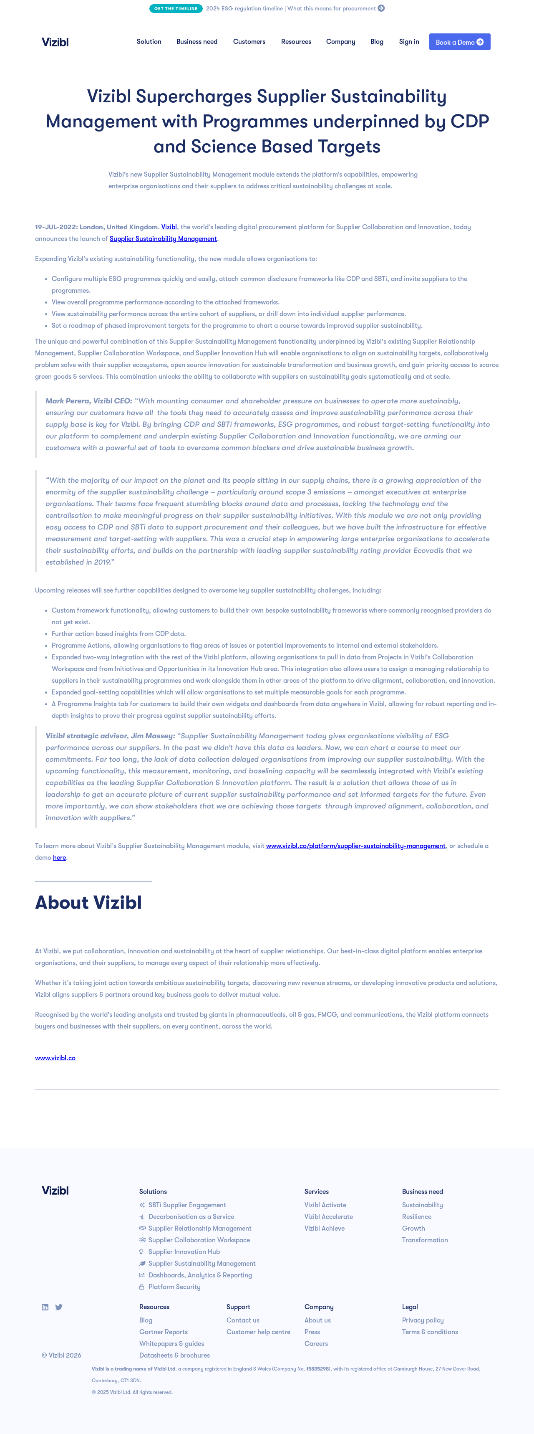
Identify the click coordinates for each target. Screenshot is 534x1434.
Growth (413, 1228)
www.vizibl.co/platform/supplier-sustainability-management (356, 846)
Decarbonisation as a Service (186, 1217)
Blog (376, 42)
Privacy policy (423, 1320)
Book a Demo (460, 42)
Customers (249, 42)
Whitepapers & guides (171, 1344)
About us (318, 1320)
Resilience (416, 1217)
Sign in (409, 42)
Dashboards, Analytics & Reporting (195, 1275)
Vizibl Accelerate (329, 1217)
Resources (296, 42)
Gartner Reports (163, 1332)
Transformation (425, 1240)
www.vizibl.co (56, 1058)
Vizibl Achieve (325, 1228)
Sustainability (422, 1205)
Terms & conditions (430, 1332)
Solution (149, 42)
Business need (196, 42)
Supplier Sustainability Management (163, 239)
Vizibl (169, 227)
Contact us (243, 1320)
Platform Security (170, 1287)
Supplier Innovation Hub (179, 1252)
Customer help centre (258, 1332)
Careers (316, 1344)
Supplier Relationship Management (195, 1228)
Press (312, 1332)
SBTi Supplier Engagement (182, 1205)
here (59, 857)
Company (340, 42)
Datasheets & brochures (174, 1355)
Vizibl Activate (325, 1205)
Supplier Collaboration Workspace (194, 1240)
